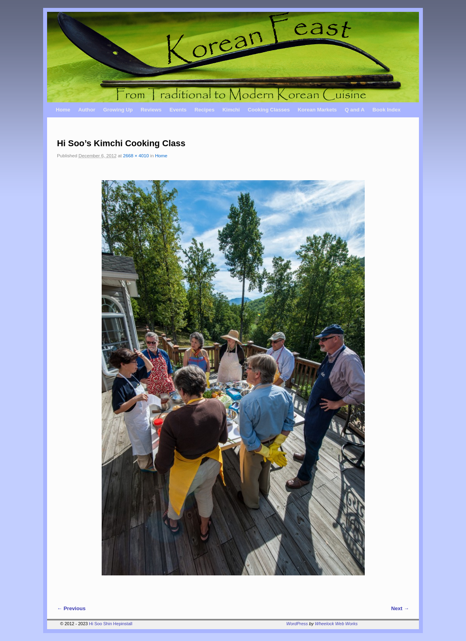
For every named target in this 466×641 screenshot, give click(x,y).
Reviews (151, 110)
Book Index (387, 110)
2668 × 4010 (136, 155)
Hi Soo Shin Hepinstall (110, 623)
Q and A (354, 110)
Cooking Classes (269, 110)
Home (63, 110)
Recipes (205, 110)
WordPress (297, 623)
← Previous (71, 608)
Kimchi (231, 110)
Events (177, 110)
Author (86, 110)
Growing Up (118, 110)
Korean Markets (317, 110)
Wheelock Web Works (336, 623)
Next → (400, 608)
